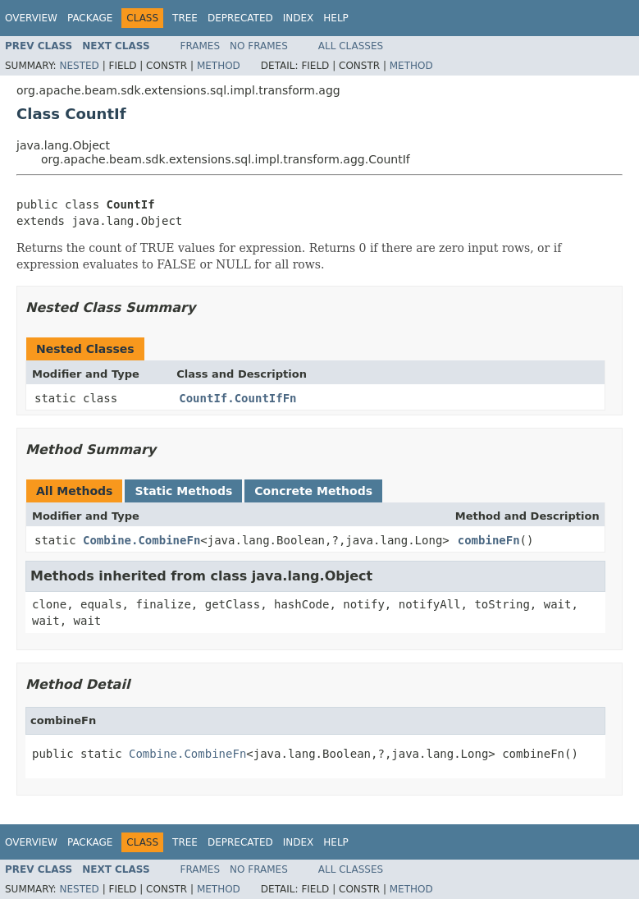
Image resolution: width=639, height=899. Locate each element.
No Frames (259, 46)
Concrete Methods (313, 491)
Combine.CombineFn (141, 540)
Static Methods (183, 491)
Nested (78, 65)
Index (298, 18)
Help (336, 18)
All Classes (350, 46)
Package (89, 18)
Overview (31, 18)
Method (218, 65)
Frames (200, 46)
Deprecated (240, 18)
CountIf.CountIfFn (237, 398)
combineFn (489, 540)
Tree (185, 18)
